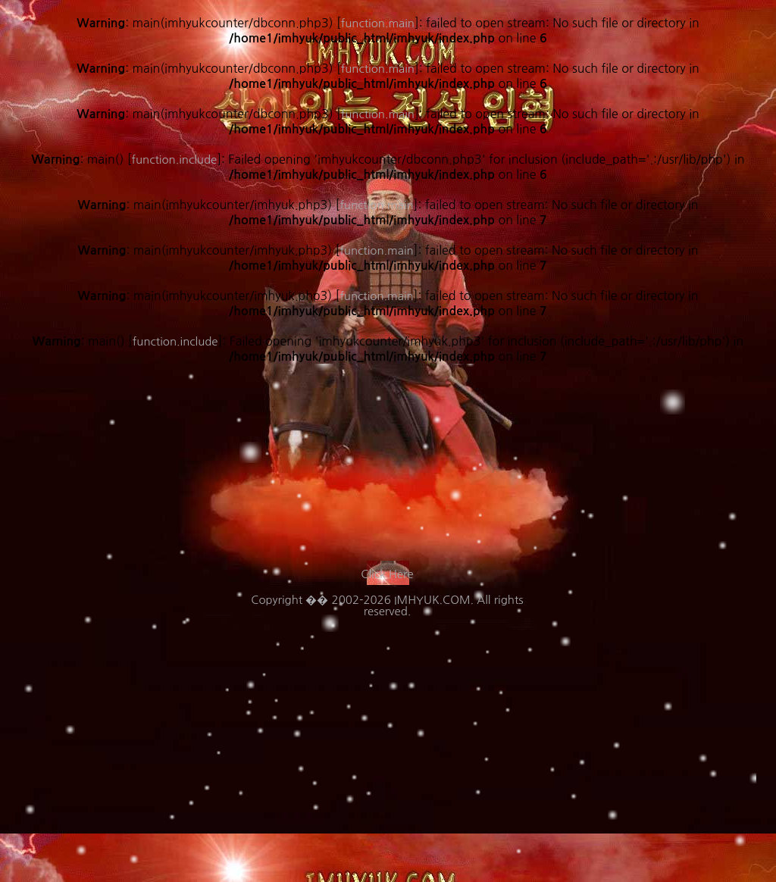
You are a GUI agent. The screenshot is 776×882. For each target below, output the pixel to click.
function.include (175, 341)
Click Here (387, 574)
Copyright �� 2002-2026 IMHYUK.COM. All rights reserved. (387, 605)
